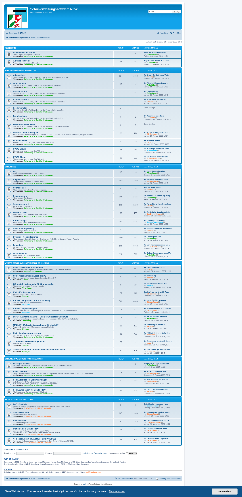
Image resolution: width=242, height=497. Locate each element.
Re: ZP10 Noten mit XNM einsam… (157, 349)
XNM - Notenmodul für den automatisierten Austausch (39, 349)
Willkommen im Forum (24, 52)
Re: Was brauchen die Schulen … (157, 380)
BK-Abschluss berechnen (154, 116)
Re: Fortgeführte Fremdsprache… (157, 204)
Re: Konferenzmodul (152, 140)
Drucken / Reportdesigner (25, 132)
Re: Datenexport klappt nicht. (155, 428)
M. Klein (25, 280)
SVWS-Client (19, 157)
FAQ (15, 171)
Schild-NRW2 (10, 167)
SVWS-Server (19, 149)
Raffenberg (28, 56)
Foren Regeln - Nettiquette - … (156, 52)
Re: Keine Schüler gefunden (155, 300)
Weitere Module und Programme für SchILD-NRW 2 (27, 263)
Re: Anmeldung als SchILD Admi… (158, 341)
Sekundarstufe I (20, 91)
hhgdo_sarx (151, 351)
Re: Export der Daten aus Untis (156, 75)
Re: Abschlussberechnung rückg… (158, 196)
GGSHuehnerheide (93, 472)
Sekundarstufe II (21, 100)
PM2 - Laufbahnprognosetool (27, 333)
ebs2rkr (150, 286)
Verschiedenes (20, 141)
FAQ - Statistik (20, 404)
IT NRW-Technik (30, 408)
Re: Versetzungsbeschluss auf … (157, 245)
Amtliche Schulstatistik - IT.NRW (19, 400)
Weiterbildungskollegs (24, 124)
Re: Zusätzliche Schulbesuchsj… (157, 212)
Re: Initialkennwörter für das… (156, 284)
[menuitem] (23, 33)
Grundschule (19, 83)
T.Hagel (150, 327)
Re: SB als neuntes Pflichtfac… (156, 316)
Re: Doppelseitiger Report (154, 220)
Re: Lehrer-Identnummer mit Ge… (157, 420)
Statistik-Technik (21, 412)
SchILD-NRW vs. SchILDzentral (156, 363)
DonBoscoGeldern (154, 214)
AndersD (150, 189)
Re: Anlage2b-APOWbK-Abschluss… (158, 228)
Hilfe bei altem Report (152, 187)
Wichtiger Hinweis (22, 363)
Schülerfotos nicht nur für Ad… (156, 292)
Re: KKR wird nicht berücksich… (157, 333)
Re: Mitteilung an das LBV (154, 325)
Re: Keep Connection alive (154, 171)
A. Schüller (38, 56)
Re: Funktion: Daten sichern (155, 371)
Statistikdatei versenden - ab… (156, 404)
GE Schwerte (152, 134)
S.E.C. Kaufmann (154, 247)
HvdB (149, 142)
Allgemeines (10, 48)
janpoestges (152, 381)
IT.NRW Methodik (44, 408)
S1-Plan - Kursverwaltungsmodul (29, 341)
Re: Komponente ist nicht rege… (157, 412)
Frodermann (152, 150)
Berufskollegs (20, 116)
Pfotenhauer (48, 56)
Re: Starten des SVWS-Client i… (156, 157)
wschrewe (26, 304)
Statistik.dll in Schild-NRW (26, 429)
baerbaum (151, 101)
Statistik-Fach (19, 420)
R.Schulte (151, 118)
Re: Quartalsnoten (151, 91)
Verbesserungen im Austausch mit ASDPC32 (34, 439)
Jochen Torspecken (155, 222)
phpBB (85, 484)
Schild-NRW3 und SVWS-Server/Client (21, 71)
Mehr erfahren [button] (117, 491)
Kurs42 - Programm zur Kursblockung (31, 300)
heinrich (150, 230)
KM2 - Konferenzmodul (24, 292)
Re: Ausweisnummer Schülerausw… (158, 308)
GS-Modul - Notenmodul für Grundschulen (33, 284)
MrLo (149, 343)
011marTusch (152, 181)
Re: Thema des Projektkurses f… (157, 132)
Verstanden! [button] (224, 491)
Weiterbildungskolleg (23, 229)
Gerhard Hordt (153, 406)
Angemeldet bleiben (119, 453)
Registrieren (22, 449)
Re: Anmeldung (150, 276)
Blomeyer (38, 272)
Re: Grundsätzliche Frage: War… (157, 439)
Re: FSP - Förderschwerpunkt (155, 390)
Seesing (150, 277)
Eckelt (149, 206)
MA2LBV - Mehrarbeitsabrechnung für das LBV (35, 325)
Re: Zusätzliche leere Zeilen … (156, 99)
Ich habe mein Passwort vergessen (96, 453)
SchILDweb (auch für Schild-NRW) (29, 390)
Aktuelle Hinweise (21, 61)
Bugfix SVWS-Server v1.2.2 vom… (157, 60)
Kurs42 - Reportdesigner (25, 308)
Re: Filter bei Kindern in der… (156, 83)
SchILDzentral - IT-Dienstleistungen (30, 380)
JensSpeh (151, 335)
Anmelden (9, 449)
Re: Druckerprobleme (152, 237)
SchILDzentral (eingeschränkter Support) (24, 359)
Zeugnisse (18, 245)
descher (150, 269)
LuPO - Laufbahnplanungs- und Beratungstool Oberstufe (40, 317)
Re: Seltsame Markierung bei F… (157, 179)
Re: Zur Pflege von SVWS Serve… (157, 149)
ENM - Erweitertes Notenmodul (28, 267)
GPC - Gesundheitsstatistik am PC (29, 276)
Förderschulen (20, 108)
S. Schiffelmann (153, 159)
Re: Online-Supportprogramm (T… (157, 253)
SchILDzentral (20, 371)
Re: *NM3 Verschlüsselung (154, 267)
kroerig (150, 77)
